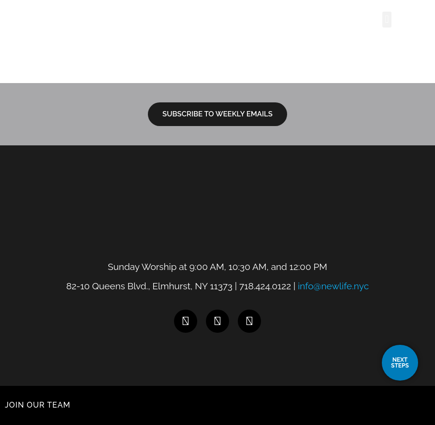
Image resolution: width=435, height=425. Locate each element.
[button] (387, 20)
